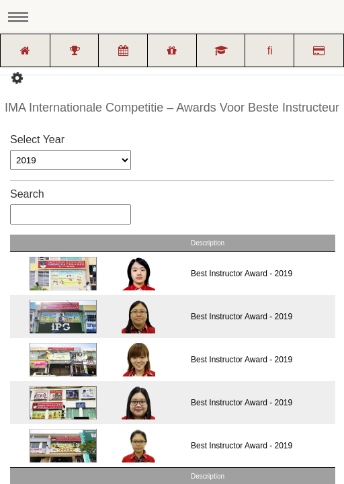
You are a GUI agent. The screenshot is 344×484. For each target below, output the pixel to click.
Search (70, 206)
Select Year (37, 139)
